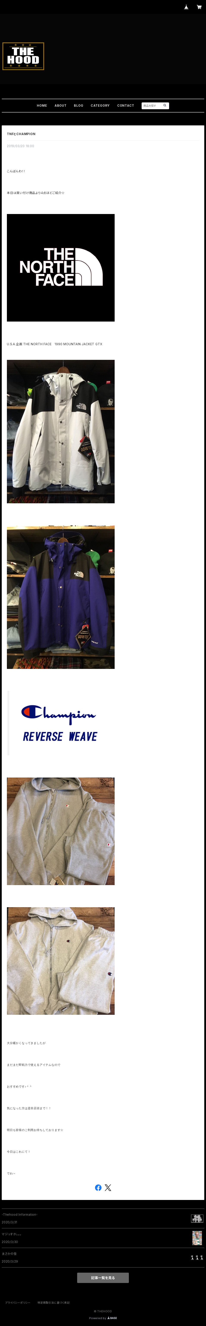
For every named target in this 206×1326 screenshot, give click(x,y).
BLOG (78, 105)
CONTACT (125, 105)
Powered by (103, 1318)
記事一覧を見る (103, 1278)
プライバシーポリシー (18, 1302)
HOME (42, 105)
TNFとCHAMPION (21, 134)
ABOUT (61, 105)
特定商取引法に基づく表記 (53, 1302)
